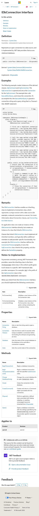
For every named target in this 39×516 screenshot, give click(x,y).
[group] (19, 62)
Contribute (7, 505)
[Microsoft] (19, 2)
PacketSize (12, 250)
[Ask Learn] (27, 6)
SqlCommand (11, 88)
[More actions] (35, 6)
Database (5, 340)
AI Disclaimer (7, 502)
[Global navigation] (2, 2)
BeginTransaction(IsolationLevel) (8, 371)
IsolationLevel (31, 371)
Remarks (5, 26)
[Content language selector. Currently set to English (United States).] (12, 493)
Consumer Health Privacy (11, 507)
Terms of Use (26, 507)
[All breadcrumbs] (3, 6)
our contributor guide (13, 449)
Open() (4, 408)
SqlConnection (24, 88)
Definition (6, 21)
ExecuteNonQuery (7, 96)
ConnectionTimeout (8, 245)
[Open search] (31, 2)
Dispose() (5, 396)
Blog (27, 502)
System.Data (13, 40)
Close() (4, 383)
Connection (31, 90)
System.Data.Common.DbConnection (19, 67)
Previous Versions (19, 502)
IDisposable (14, 75)
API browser (14, 7)
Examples (5, 23)
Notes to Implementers (9, 28)
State (3, 348)
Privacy (14, 505)
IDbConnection (9, 207)
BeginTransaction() (7, 366)
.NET (7, 7)
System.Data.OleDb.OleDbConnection (19, 70)
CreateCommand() (7, 388)
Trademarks (7, 510)
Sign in (35, 2)
